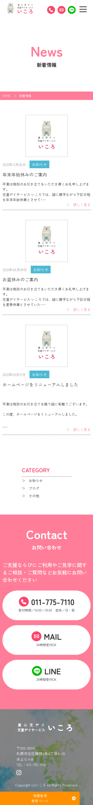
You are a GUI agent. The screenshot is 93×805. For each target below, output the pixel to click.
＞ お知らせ (32, 480)
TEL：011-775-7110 (31, 764)
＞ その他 (30, 495)
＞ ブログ (30, 488)
